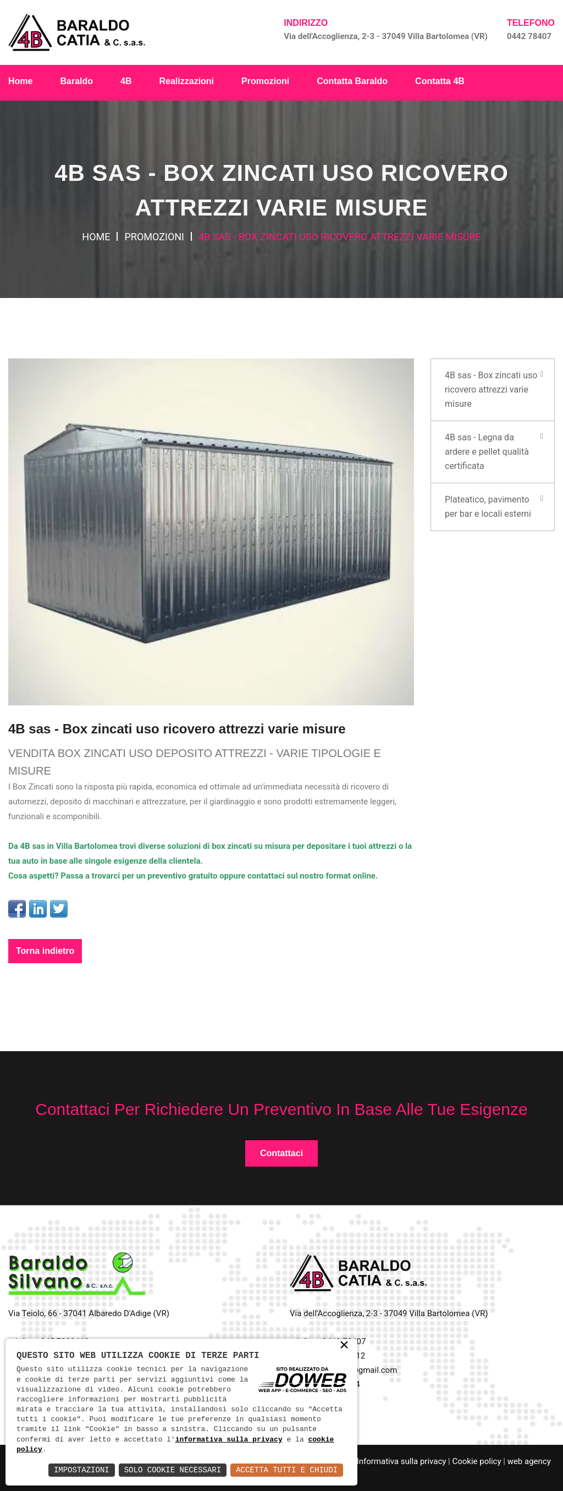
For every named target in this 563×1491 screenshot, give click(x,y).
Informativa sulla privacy (401, 1461)
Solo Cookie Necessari (172, 1470)
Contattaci (281, 1153)
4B (125, 81)
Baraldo (76, 81)
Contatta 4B (440, 81)
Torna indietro (45, 951)
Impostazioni (81, 1470)
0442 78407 (529, 36)
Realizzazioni (186, 81)
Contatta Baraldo (352, 81)
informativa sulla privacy (229, 1440)
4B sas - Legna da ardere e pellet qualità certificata (487, 451)
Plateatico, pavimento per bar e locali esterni (488, 506)
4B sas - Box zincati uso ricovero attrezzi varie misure (491, 389)
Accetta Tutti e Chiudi (287, 1470)
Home (20, 81)
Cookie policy (476, 1461)
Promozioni (265, 81)
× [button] (344, 1346)
